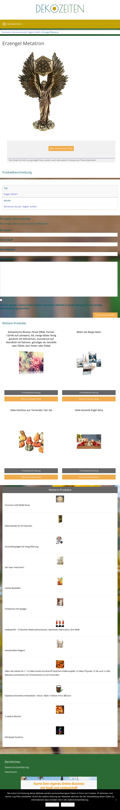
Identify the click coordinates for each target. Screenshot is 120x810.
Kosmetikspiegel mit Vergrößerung (21, 546)
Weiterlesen (67, 804)
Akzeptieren (52, 804)
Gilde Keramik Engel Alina (89, 410)
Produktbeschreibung (31, 392)
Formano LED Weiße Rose (17, 505)
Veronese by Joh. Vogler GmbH (26, 32)
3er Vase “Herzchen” (14, 567)
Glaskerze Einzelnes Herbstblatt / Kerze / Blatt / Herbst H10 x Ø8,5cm (38, 695)
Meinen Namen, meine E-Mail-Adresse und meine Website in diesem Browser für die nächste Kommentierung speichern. (51, 307)
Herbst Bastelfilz (13, 588)
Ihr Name (6, 230)
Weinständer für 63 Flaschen (18, 525)
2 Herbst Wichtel (13, 716)
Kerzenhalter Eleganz (15, 650)
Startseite (6, 32)
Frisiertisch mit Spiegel (15, 609)
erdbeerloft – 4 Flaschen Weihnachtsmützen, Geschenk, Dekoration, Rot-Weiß (42, 629)
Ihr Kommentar (8, 259)
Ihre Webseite (7, 249)
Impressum (11, 771)
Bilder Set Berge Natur (89, 332)
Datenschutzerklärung (17, 767)
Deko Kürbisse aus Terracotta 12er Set (31, 410)
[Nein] (116, 799)
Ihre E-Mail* (6, 239)
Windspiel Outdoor (14, 737)
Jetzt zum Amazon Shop (61, 148)
